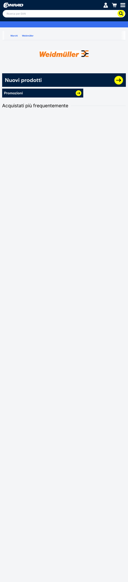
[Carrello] (114, 5)
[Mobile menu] (122, 5)
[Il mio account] (105, 5)
